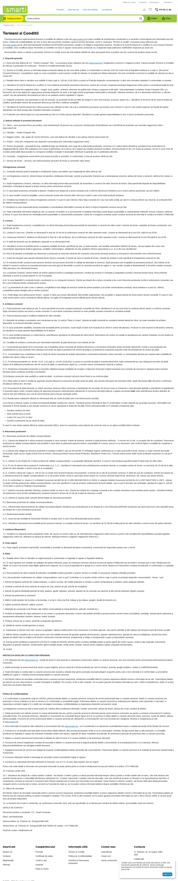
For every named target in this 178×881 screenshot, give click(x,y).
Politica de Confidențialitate (80, 856)
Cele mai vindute (89, 10)
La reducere (106, 10)
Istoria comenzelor (109, 860)
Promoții (39, 852)
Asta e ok (167, 874)
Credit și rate (41, 860)
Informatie (152, 2)
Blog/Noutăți (8, 860)
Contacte (142, 2)
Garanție (39, 865)
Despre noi (7, 852)
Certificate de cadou (44, 856)
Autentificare (106, 852)
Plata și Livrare (128, 2)
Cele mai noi (72, 10)
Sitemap (6, 865)
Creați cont (106, 856)
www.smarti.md (79, 39)
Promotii (59, 10)
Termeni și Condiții (76, 852)
